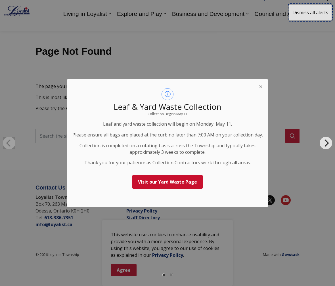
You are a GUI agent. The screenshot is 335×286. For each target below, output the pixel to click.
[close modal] (261, 86)
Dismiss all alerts (310, 12)
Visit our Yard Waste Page (167, 182)
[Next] (326, 143)
